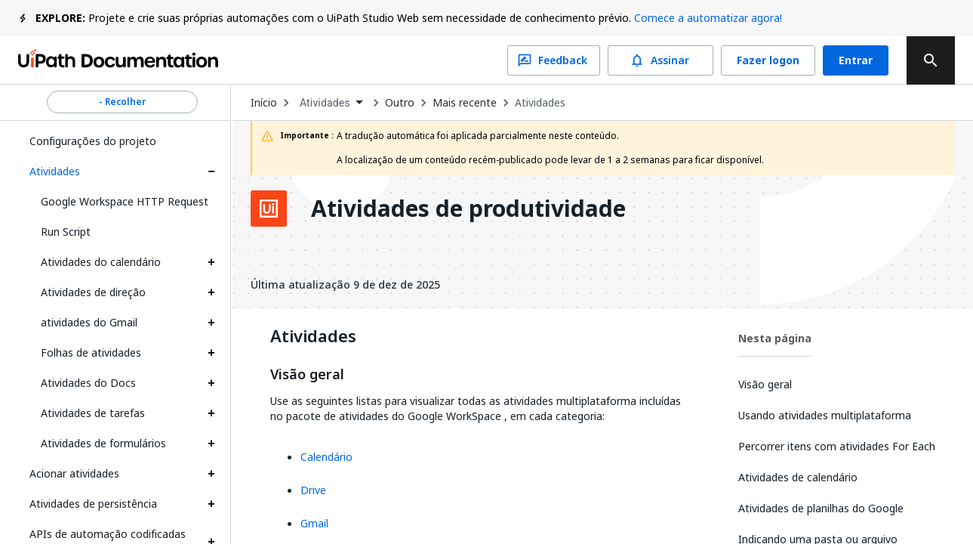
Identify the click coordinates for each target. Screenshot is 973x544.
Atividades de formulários (103, 443)
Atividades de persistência (93, 504)
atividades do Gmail (89, 322)
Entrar (856, 60)
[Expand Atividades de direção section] (211, 292)
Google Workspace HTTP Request (124, 201)
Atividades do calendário (101, 262)
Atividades (54, 171)
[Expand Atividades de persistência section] (211, 504)
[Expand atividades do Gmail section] (211, 322)
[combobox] (331, 103)
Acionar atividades (74, 473)
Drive (313, 490)
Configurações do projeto (92, 141)
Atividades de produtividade (468, 208)
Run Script (66, 232)
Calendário (326, 457)
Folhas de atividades (91, 352)
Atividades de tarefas (93, 413)
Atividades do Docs (88, 383)
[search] (931, 60)
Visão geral (307, 374)
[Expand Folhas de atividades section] (211, 353)
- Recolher (122, 102)
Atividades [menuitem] (325, 103)
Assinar (660, 60)
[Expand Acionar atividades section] (211, 474)
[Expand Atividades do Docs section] (211, 383)
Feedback (553, 60)
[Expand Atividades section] (211, 171)
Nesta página (774, 338)
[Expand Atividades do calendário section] (211, 262)
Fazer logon (768, 60)
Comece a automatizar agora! (708, 18)
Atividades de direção (93, 292)
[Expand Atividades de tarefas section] (211, 413)
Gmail (314, 523)
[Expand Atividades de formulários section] (211, 443)
